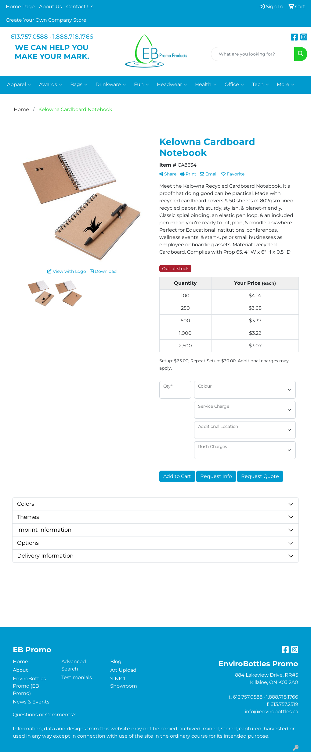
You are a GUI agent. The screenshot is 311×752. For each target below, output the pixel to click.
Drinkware (111, 84)
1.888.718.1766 (72, 36)
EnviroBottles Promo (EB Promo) (29, 686)
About (20, 670)
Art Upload (123, 670)
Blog (115, 661)
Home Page (20, 6)
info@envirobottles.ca (271, 711)
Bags (79, 84)
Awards (50, 84)
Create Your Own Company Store (46, 20)
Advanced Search (73, 665)
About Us (50, 6)
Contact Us (79, 6)
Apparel (19, 84)
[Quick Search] (253, 54)
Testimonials (76, 677)
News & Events (31, 702)
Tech (260, 84)
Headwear (172, 84)
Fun (141, 84)
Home (20, 661)
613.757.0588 (29, 36)
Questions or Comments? (44, 715)
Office (234, 84)
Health (206, 84)
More (286, 84)
